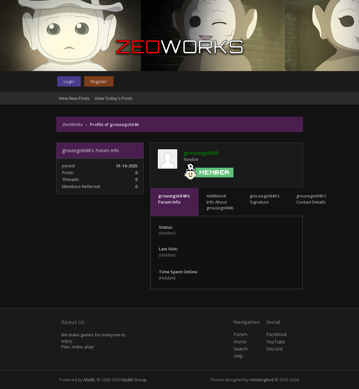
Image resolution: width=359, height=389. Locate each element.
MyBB (89, 380)
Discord (274, 349)
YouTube (275, 342)
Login (69, 81)
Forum (240, 334)
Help (238, 356)
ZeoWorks (72, 124)
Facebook (276, 334)
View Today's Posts (114, 98)
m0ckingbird (262, 380)
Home (240, 342)
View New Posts (74, 98)
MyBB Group (134, 380)
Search (241, 349)
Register (99, 81)
